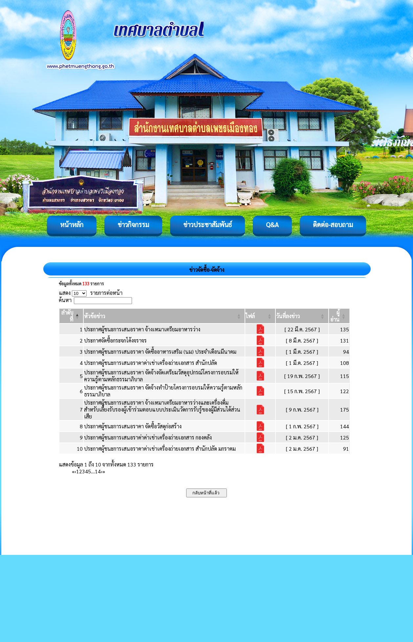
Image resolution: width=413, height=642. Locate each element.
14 (98, 471)
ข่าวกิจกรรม (133, 224)
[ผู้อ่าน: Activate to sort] (339, 316)
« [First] (73, 471)
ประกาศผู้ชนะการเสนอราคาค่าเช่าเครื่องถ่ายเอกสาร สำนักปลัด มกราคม (160, 448)
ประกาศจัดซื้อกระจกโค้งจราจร (115, 340)
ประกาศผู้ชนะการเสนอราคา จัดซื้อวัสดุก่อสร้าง (133, 426)
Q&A (272, 224)
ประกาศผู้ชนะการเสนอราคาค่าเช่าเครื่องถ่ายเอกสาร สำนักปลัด (150, 362)
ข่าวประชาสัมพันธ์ (207, 224)
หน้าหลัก (71, 224)
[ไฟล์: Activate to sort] (260, 316)
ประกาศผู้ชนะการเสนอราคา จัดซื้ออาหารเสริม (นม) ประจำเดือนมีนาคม (160, 351)
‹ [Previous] (75, 471)
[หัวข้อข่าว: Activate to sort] (164, 316)
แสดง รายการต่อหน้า (90, 292)
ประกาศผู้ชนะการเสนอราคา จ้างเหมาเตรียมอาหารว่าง (142, 329)
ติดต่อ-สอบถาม (333, 224)
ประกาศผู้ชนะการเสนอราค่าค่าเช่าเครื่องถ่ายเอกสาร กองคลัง (148, 437)
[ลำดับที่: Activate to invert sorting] (71, 316)
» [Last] (103, 471)
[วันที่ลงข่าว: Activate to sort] (302, 316)
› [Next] (101, 471)
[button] (94, 316)
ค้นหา (65, 300)
